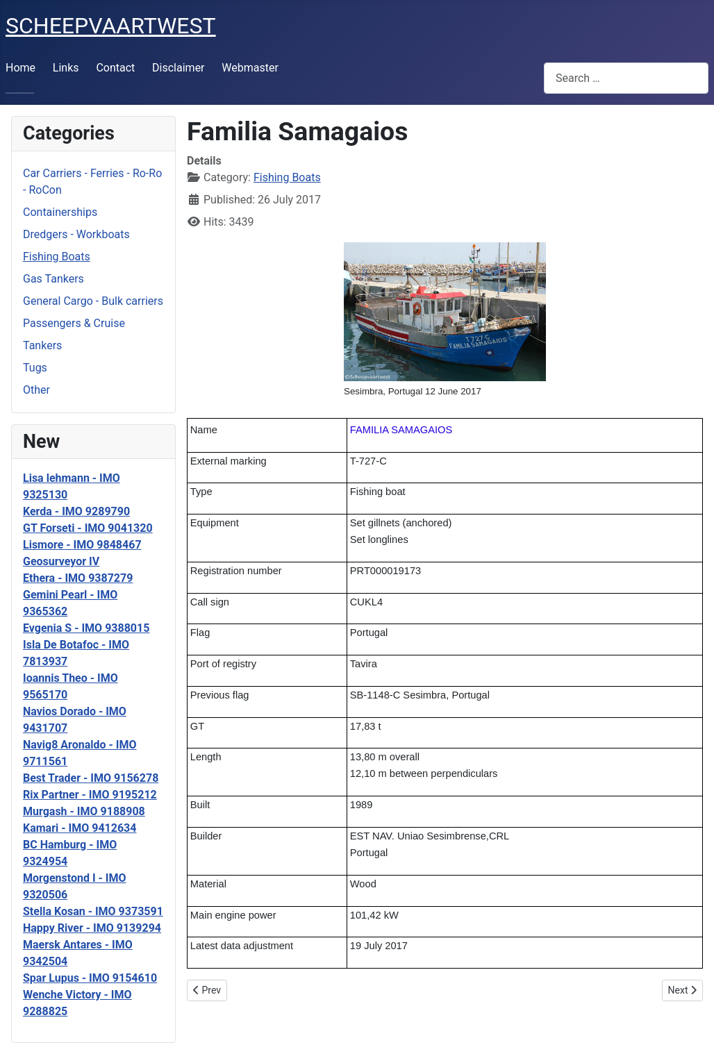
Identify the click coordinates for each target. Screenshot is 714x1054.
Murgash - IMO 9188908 (84, 811)
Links (66, 67)
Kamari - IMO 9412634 (79, 828)
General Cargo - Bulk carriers (93, 301)
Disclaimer (178, 67)
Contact (115, 67)
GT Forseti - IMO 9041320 (88, 528)
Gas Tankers (53, 278)
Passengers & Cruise (74, 323)
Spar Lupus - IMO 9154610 (90, 978)
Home (20, 67)
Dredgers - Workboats (76, 234)
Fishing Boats (56, 256)
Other (36, 389)
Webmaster (250, 67)
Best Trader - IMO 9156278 (90, 778)
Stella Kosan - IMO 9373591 (93, 911)
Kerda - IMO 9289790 (76, 511)
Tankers (42, 345)
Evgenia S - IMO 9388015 (86, 628)
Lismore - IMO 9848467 (82, 544)
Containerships (60, 212)
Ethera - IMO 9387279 (78, 578)
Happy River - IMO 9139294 (92, 928)
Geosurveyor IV (61, 561)
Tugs (35, 367)
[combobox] (626, 78)
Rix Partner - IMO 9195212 (90, 794)
